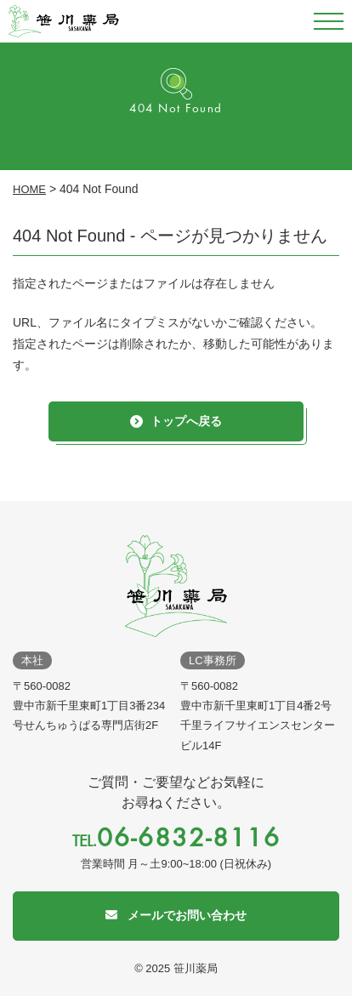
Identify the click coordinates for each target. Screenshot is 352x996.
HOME (29, 189)
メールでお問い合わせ (187, 915)
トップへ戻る (186, 421)
